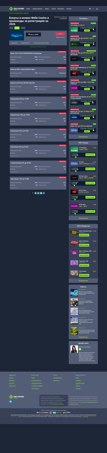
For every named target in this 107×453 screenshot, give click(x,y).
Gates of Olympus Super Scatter (86, 232)
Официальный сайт (60, 37)
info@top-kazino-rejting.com (57, 405)
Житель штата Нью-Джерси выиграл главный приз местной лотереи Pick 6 (86, 294)
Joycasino (93, 95)
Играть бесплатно (84, 236)
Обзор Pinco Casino (91, 51)
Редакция (11, 382)
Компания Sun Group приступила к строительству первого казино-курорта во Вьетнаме (87, 333)
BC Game (94, 80)
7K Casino (93, 65)
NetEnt (77, 379)
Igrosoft (80, 273)
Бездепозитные (58, 379)
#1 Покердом (83, 149)
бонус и (77, 25)
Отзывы (24, 28)
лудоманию (85, 418)
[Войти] (96, 8)
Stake (94, 125)
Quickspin (78, 390)
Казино (28, 8)
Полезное (69, 8)
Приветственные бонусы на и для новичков (83, 98)
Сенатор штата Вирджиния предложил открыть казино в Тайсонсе (86, 304)
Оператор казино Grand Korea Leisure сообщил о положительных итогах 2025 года (86, 323)
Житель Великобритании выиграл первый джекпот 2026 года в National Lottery (86, 313)
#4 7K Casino (82, 191)
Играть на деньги (90, 156)
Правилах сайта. (74, 405)
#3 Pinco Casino (83, 177)
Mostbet (94, 110)
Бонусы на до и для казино (82, 54)
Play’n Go (78, 387)
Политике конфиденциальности (90, 403)
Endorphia (78, 382)
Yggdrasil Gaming (80, 384)
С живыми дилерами (36, 387)
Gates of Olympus (84, 242)
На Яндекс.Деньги (36, 382)
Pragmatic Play (82, 233)
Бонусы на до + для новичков (82, 39)
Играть (60, 33)
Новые (33, 379)
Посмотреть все (83, 219)
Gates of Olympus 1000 (85, 252)
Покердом (93, 23)
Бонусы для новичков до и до (83, 68)
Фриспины (56, 382)
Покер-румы (61, 8)
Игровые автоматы (37, 8)
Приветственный (75, 23)
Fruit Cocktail (82, 272)
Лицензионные (35, 390)
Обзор (11, 28)
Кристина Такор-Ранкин (84, 348)
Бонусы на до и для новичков (82, 113)
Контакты (11, 384)
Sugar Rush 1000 (83, 262)
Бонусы (47, 8)
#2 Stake (81, 163)
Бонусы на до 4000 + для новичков (82, 83)
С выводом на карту (36, 384)
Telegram (90, 9)
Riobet (94, 36)
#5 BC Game (82, 205)
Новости (54, 8)
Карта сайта (12, 387)
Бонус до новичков (81, 127)
